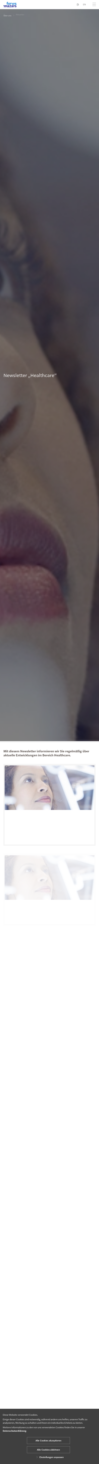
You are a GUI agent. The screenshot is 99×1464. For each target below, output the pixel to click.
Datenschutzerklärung (14, 1430)
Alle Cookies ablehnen (48, 1449)
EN (84, 4)
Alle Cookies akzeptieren (48, 1440)
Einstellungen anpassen (49, 1457)
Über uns (7, 15)
